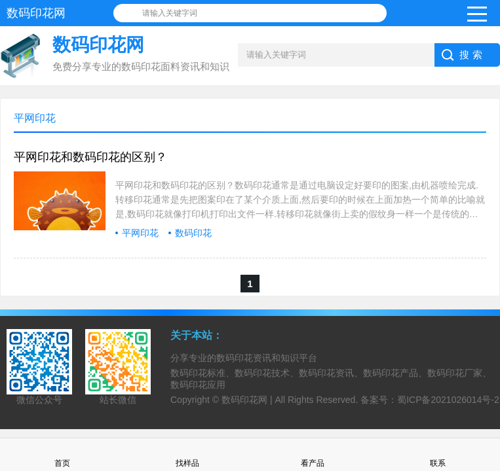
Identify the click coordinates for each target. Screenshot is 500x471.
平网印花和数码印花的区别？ (90, 157)
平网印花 (140, 233)
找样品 (187, 454)
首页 (62, 454)
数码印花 (193, 233)
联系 (438, 454)
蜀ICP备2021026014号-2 (448, 399)
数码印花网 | (248, 399)
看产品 (312, 454)
